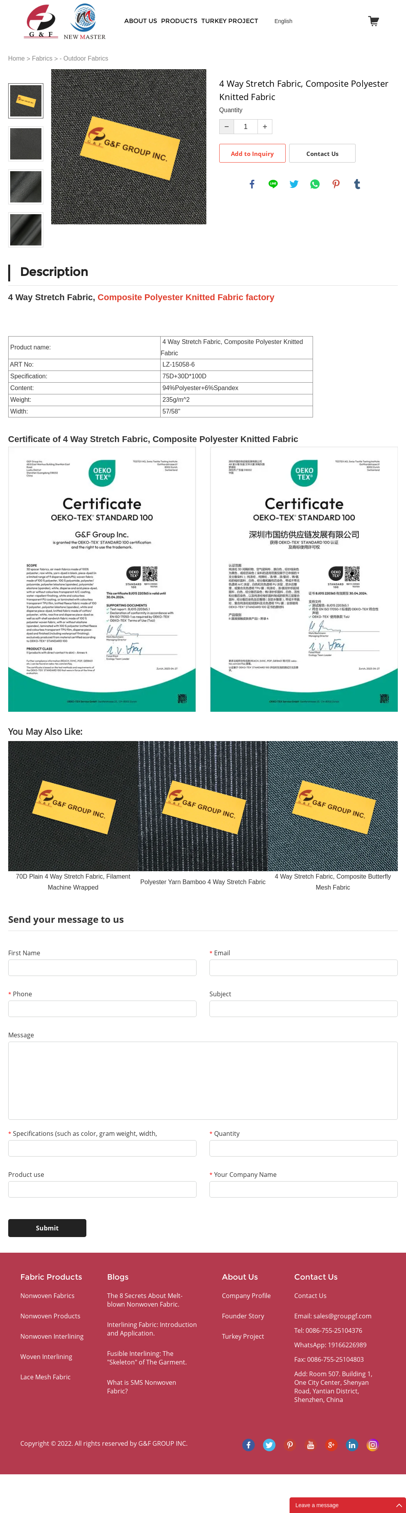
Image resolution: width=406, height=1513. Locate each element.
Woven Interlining (46, 1356)
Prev (25, 72)
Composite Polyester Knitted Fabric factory (186, 297)
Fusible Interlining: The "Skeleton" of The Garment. (147, 1357)
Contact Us (322, 154)
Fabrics (42, 58)
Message (21, 1035)
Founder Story (243, 1316)
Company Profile (246, 1295)
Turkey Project (229, 21)
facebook (252, 184)
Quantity (224, 1133)
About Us (140, 21)
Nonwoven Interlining (52, 1336)
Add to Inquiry (252, 154)
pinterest (336, 184)
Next (25, 258)
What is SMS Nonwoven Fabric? (141, 1386)
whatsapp (315, 184)
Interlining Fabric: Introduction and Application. (152, 1329)
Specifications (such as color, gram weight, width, (82, 1133)
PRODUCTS (179, 21)
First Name (24, 953)
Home (16, 58)
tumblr (357, 184)
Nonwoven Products (50, 1316)
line (273, 184)
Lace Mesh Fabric (45, 1377)
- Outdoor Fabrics (83, 58)
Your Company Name (243, 1174)
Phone (20, 994)
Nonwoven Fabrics (47, 1295)
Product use (26, 1174)
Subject (220, 994)
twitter (294, 184)
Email (219, 953)
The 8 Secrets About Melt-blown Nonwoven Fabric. (144, 1300)
